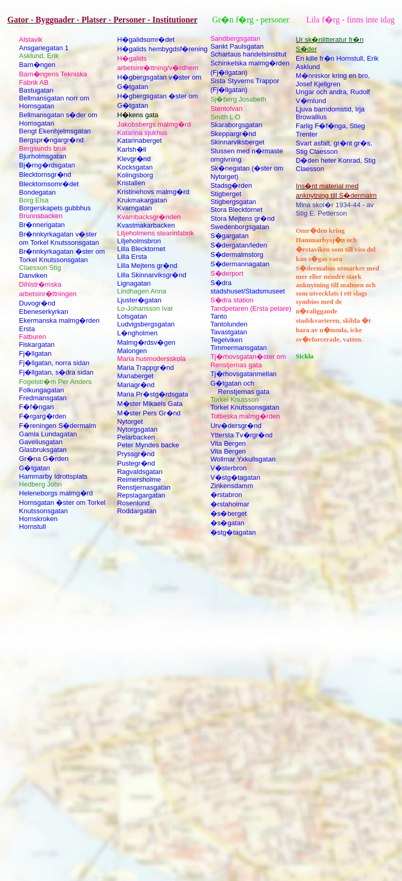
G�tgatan (34, 468)
